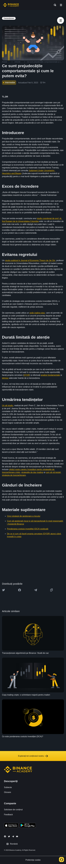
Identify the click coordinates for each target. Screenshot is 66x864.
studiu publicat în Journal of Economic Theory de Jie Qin (30, 260)
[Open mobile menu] (61, 5)
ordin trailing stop (37, 313)
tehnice (5, 378)
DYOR (26, 375)
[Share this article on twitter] (3, 590)
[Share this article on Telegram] (35, 590)
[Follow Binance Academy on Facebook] (5, 836)
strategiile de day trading (32, 472)
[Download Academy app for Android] (27, 825)
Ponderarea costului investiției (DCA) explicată (27, 529)
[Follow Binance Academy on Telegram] (13, 836)
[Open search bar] (54, 5)
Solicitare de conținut (13, 810)
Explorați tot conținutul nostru (33, 756)
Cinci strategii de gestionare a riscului (23, 516)
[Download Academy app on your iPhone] (11, 825)
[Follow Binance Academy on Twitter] (9, 836)
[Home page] (11, 5)
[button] (60, 4)
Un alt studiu (7, 405)
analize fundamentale (50, 375)
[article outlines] (60, 20)
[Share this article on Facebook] (19, 590)
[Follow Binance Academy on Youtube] (17, 836)
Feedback (8, 814)
